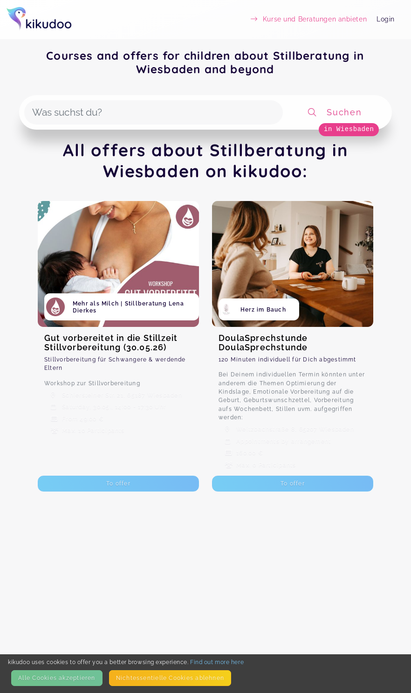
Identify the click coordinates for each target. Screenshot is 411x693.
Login (386, 19)
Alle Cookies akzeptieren (56, 677)
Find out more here (217, 661)
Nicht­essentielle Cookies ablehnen (170, 677)
